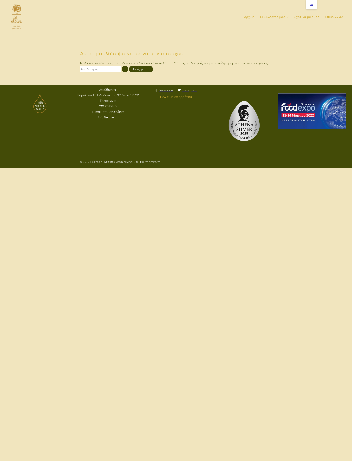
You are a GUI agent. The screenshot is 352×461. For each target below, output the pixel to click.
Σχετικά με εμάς (306, 17)
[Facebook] (164, 90)
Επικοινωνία (334, 17)
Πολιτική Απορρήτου (176, 97)
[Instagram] (188, 90)
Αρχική (249, 17)
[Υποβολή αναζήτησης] (125, 69)
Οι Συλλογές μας (274, 17)
